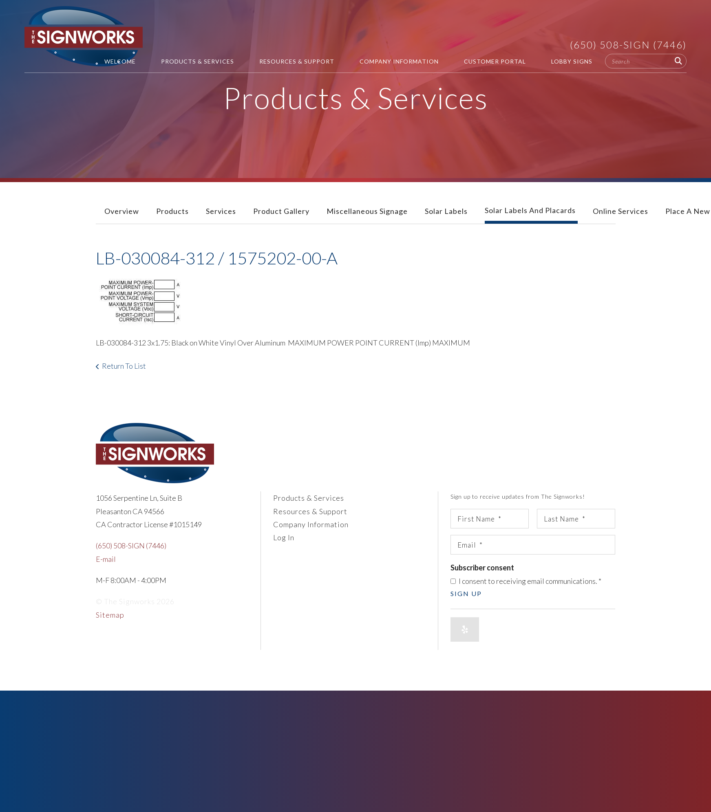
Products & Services (197, 61)
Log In (283, 537)
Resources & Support (296, 61)
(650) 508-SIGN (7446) (628, 45)
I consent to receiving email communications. (525, 581)
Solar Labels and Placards (530, 210)
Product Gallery (281, 211)
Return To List (124, 365)
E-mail (106, 559)
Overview (121, 211)
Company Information (399, 61)
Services (221, 211)
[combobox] (646, 61)
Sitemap (110, 614)
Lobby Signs (571, 61)
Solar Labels (446, 211)
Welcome (120, 61)
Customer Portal (495, 61)
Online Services (620, 211)
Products (172, 211)
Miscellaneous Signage (367, 211)
